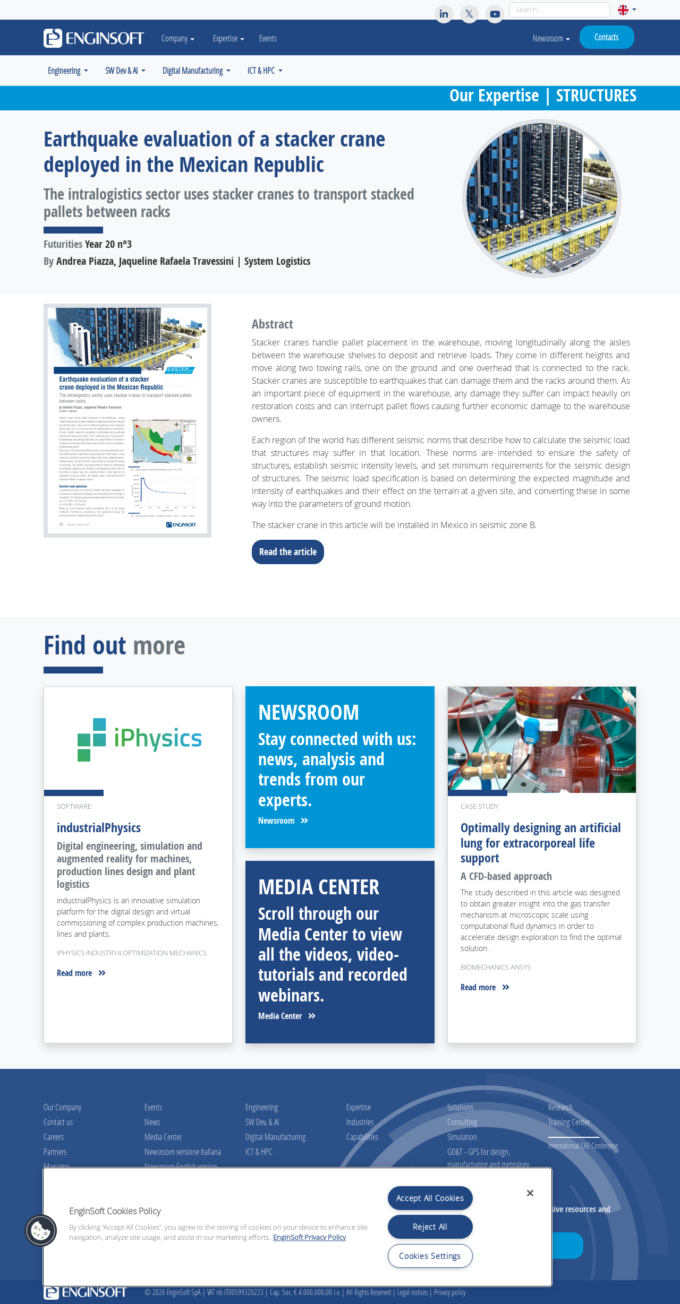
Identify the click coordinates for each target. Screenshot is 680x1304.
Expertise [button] (229, 38)
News (152, 1121)
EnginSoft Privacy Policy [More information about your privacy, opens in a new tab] (309, 1237)
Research (560, 1106)
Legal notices (412, 1292)
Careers (54, 1136)
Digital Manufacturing (275, 1136)
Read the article (291, 551)
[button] (627, 9)
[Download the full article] (138, 421)
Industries (359, 1121)
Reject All (430, 1227)
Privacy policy (449, 1292)
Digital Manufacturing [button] (193, 70)
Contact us (58, 1121)
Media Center (287, 1016)
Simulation (462, 1136)
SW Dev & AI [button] (122, 70)
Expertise (358, 1106)
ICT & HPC (259, 1151)
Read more (81, 973)
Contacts (606, 36)
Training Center (569, 1121)
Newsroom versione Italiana (182, 1151)
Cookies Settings (430, 1256)
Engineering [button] (65, 70)
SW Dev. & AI (262, 1121)
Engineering (261, 1106)
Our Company (62, 1106)
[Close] (530, 1193)
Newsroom (551, 38)
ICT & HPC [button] (262, 70)
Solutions (460, 1106)
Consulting (462, 1121)
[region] (297, 1227)
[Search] (559, 10)
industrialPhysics (99, 827)
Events (269, 38)
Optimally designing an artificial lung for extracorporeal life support (541, 843)
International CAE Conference (583, 1146)
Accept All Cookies (430, 1198)
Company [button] (178, 38)
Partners (55, 1151)
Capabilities (362, 1136)
